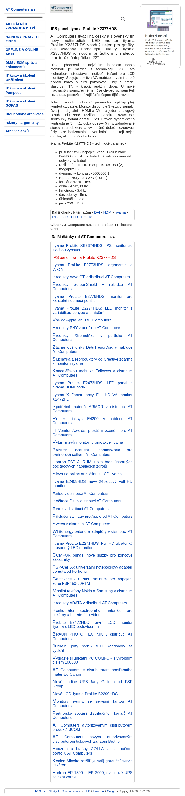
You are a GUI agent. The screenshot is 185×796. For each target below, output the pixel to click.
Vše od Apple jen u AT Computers (82, 320)
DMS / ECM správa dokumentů (21, 65)
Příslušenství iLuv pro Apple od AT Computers (92, 516)
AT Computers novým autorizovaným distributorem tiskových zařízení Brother (92, 739)
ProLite (86, 217)
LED (74, 217)
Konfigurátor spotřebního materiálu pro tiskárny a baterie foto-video (92, 612)
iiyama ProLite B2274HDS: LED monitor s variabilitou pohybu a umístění (92, 310)
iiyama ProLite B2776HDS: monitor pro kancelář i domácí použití (92, 298)
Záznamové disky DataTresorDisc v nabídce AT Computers (92, 349)
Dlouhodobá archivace (25, 114)
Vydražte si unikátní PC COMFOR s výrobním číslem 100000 (92, 660)
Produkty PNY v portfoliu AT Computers (87, 328)
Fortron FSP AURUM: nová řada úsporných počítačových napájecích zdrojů (92, 464)
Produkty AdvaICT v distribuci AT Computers (91, 277)
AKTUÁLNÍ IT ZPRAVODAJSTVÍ (20, 26)
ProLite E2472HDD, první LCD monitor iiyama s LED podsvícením (92, 624)
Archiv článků (17, 131)
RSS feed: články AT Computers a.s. (58, 791)
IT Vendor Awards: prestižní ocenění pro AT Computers (92, 432)
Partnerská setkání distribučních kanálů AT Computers (92, 715)
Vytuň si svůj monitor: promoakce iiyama (88, 442)
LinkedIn (98, 791)
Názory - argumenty (22, 123)
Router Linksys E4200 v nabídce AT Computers (92, 420)
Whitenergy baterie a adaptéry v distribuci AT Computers (92, 533)
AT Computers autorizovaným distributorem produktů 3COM (92, 727)
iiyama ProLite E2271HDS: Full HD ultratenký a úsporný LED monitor (92, 545)
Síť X (86, 791)
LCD (64, 217)
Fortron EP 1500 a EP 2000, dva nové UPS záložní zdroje (92, 774)
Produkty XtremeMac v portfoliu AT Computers (92, 337)
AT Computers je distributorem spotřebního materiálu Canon (92, 672)
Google (111, 791)
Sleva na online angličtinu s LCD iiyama (87, 474)
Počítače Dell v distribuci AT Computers (87, 501)
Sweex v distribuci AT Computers (81, 524)
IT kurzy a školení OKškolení (20, 78)
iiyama (120, 212)
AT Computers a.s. (21, 9)
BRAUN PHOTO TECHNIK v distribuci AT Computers (92, 636)
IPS (55, 217)
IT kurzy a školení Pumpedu (20, 90)
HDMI (107, 212)
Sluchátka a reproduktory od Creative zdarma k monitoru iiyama (92, 361)
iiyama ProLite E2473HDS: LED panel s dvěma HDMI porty (92, 385)
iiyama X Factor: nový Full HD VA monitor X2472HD (92, 397)
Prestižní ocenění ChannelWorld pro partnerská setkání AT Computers (92, 452)
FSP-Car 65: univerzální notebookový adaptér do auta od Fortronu (92, 569)
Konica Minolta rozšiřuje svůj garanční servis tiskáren (92, 763)
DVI (97, 212)
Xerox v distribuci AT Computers (81, 508)
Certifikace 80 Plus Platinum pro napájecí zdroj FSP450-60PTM (92, 581)
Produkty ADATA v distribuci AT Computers (90, 603)
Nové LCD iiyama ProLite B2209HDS (85, 694)
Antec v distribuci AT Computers (80, 493)
